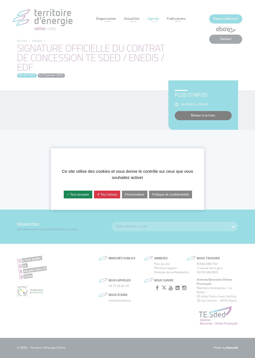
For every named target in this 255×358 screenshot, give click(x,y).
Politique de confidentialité (170, 194)
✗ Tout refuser (107, 194)
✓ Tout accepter (78, 194)
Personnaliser (134, 194)
